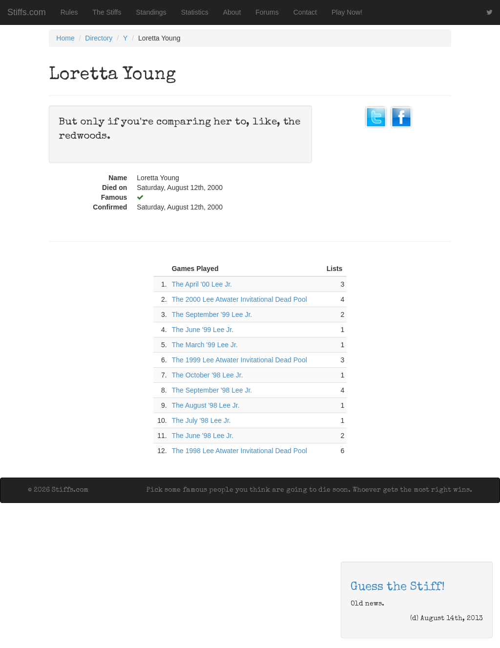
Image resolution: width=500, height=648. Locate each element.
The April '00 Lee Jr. (202, 284)
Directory (98, 38)
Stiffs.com (26, 12)
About (232, 12)
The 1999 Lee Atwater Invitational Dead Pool (239, 360)
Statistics (194, 12)
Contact (305, 12)
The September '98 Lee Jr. (212, 390)
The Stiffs (107, 12)
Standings (151, 12)
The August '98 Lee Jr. (206, 405)
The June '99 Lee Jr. (202, 330)
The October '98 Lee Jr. (207, 375)
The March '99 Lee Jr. (205, 345)
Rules (69, 12)
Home (65, 38)
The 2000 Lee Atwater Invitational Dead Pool (239, 299)
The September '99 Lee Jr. (212, 314)
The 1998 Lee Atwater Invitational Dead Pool (239, 451)
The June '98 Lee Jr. (202, 435)
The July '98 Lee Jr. (201, 420)
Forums (266, 12)
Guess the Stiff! (398, 587)
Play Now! (347, 12)
